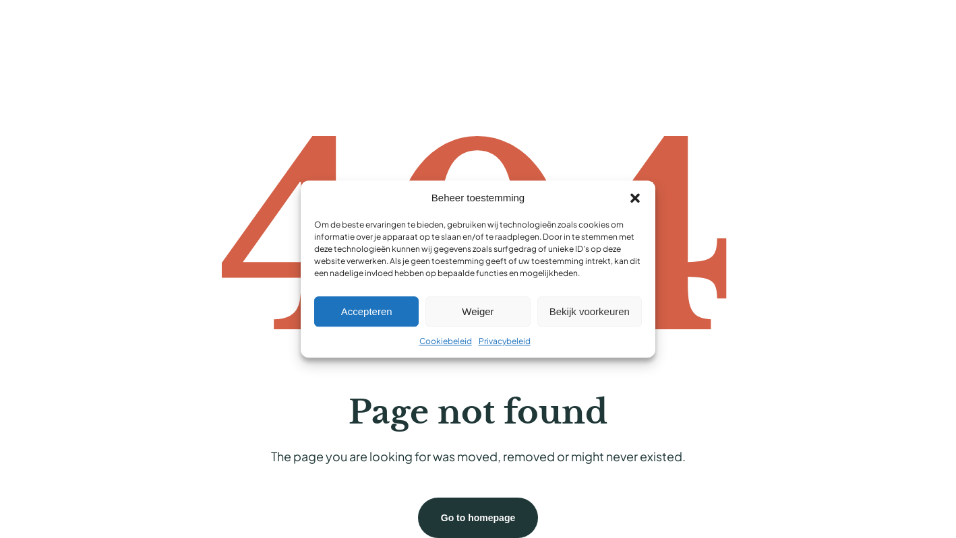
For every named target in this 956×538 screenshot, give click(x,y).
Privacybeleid (505, 341)
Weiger (478, 311)
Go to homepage (478, 517)
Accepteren (366, 311)
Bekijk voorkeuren (589, 311)
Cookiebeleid (445, 341)
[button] (635, 198)
